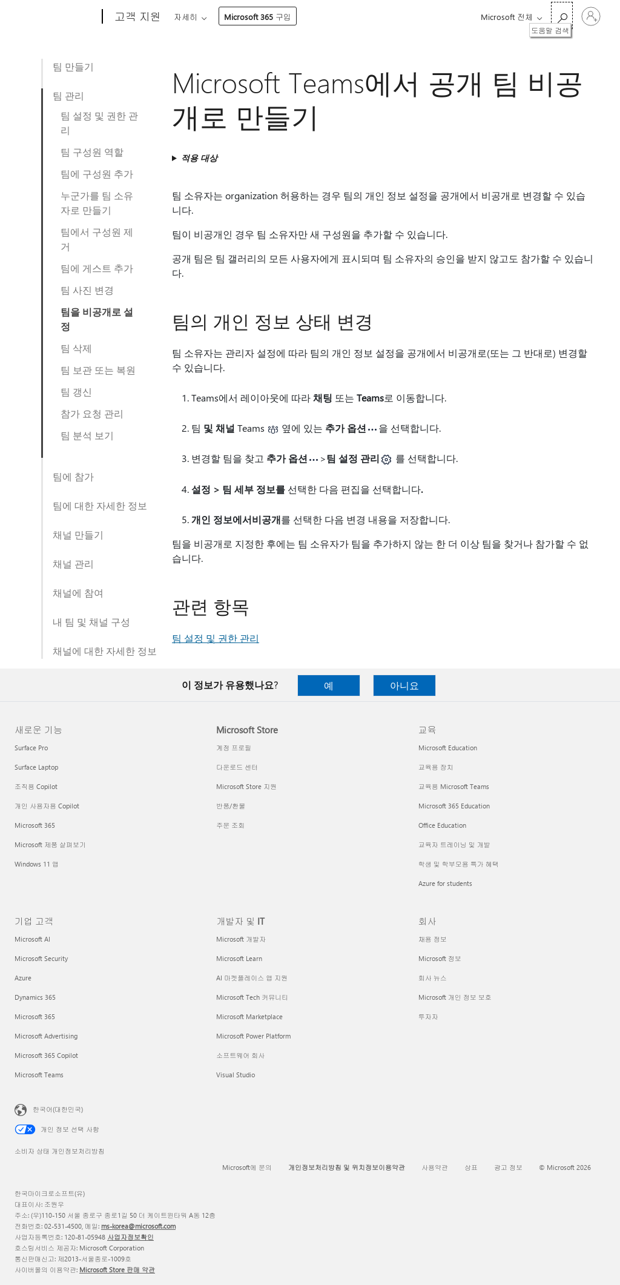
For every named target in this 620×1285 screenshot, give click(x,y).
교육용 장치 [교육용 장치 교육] (435, 766)
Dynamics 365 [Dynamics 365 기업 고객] (35, 997)
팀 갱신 (76, 391)
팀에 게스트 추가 (97, 268)
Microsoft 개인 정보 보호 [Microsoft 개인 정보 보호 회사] (455, 997)
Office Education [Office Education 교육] (442, 825)
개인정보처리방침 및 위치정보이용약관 (346, 1167)
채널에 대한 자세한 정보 (105, 650)
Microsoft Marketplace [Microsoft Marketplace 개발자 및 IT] (249, 1016)
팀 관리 (68, 95)
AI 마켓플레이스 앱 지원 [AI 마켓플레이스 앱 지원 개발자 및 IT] (252, 977)
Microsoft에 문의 (247, 1167)
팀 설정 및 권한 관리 (99, 122)
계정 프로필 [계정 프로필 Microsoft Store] (233, 747)
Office (244, 17)
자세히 (320, 17)
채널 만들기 (78, 534)
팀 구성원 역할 (92, 151)
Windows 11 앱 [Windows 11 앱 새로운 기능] (37, 863)
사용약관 (434, 1167)
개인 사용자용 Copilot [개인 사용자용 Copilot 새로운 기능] (47, 805)
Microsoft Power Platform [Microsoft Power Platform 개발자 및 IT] (253, 1035)
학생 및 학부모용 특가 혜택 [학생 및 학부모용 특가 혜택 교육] (458, 863)
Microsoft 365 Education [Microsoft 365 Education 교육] (454, 805)
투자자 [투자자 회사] (428, 1016)
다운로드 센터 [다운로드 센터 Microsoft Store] (237, 766)
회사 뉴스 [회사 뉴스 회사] (432, 977)
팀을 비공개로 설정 (97, 318)
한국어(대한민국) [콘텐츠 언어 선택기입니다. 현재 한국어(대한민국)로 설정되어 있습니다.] (58, 1109)
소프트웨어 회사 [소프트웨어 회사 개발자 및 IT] (240, 1055)
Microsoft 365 (195, 17)
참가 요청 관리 (92, 413)
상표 (471, 1167)
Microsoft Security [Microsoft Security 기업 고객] (41, 958)
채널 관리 (73, 563)
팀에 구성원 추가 (97, 173)
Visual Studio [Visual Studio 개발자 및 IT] (235, 1074)
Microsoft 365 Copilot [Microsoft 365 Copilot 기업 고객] (46, 1055)
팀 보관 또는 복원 (98, 369)
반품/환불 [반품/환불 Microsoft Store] (230, 805)
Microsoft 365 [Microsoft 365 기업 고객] (35, 1016)
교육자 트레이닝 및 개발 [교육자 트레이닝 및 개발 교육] (454, 844)
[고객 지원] (136, 17)
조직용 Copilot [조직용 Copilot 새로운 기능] (36, 786)
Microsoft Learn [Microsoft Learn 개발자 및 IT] (239, 958)
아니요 (404, 685)
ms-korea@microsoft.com (138, 1225)
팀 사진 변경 (87, 289)
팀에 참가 (73, 476)
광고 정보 (508, 1167)
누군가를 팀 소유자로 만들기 (97, 202)
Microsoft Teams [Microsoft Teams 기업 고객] (39, 1074)
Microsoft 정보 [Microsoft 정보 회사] (439, 958)
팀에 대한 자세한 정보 (100, 505)
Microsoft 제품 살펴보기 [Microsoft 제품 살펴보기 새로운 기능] (50, 844)
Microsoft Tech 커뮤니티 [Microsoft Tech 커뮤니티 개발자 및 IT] (252, 997)
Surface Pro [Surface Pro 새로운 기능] (31, 747)
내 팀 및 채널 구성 (91, 621)
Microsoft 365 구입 (392, 17)
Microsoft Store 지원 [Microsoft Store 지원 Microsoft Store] (246, 786)
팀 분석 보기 (87, 435)
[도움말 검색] (562, 15)
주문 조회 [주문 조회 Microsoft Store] (230, 825)
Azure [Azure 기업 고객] (23, 977)
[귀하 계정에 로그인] (590, 16)
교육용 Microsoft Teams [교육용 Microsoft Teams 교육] (453, 786)
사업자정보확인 (130, 1236)
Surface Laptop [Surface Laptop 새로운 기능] (36, 766)
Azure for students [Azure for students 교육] (445, 883)
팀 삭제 (76, 348)
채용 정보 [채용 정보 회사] (432, 938)
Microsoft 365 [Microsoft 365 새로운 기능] (35, 825)
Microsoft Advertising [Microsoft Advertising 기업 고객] (46, 1035)
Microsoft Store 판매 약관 (117, 1269)
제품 (278, 17)
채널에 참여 (78, 592)
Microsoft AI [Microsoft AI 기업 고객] (32, 938)
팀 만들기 (73, 66)
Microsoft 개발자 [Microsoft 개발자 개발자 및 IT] (241, 938)
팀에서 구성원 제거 (97, 239)
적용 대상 (199, 158)
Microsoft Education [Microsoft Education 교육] (447, 747)
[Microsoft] (56, 17)
